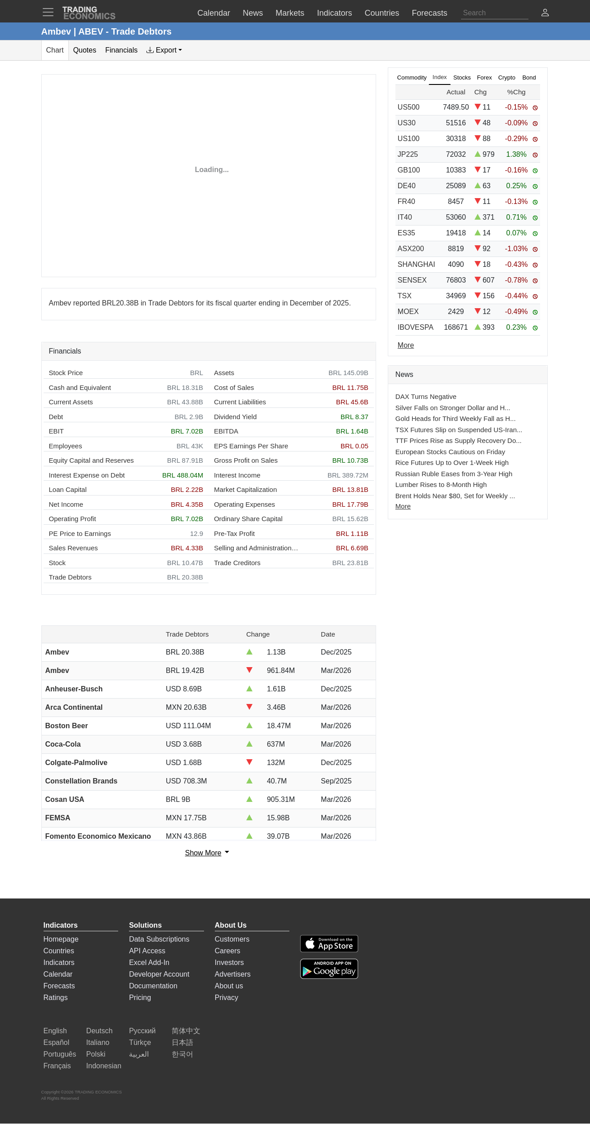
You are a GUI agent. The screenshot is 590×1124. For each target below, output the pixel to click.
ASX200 (411, 248)
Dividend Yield (235, 416)
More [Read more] (406, 345)
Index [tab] (440, 77)
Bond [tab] (529, 77)
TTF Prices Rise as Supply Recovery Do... (458, 440)
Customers (232, 939)
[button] (545, 14)
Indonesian (103, 1066)
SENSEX (412, 280)
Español (57, 1042)
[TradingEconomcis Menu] (50, 12)
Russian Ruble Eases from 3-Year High (453, 474)
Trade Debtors (70, 577)
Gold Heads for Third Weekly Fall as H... (455, 418)
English (55, 1031)
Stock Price (66, 372)
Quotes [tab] (85, 50)
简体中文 (186, 1031)
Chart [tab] (55, 50)
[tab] (164, 50)
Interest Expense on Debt (87, 475)
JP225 (408, 154)
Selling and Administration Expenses (256, 548)
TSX (405, 296)
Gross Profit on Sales (246, 460)
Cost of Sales (234, 387)
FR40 (406, 201)
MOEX (408, 311)
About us (229, 986)
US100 (409, 138)
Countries (59, 951)
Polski (96, 1054)
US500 (409, 107)
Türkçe (140, 1042)
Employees (65, 446)
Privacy (226, 997)
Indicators (59, 962)
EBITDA (226, 431)
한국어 (182, 1054)
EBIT (56, 431)
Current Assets (71, 402)
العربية (139, 1054)
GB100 (409, 170)
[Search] (494, 13)
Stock (57, 562)
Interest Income (237, 475)
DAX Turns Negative (426, 396)
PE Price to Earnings (80, 533)
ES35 (406, 233)
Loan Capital (68, 489)
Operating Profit (72, 518)
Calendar (58, 974)
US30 (407, 123)
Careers (227, 951)
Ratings (56, 997)
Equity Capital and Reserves (91, 460)
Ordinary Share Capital (248, 518)
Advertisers (233, 974)
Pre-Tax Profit (234, 533)
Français (57, 1066)
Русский (142, 1031)
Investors (229, 962)
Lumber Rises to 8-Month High (441, 484)
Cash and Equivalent (80, 387)
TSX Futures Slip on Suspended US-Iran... (459, 430)
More (403, 506)
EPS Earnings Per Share (251, 446)
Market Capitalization (245, 489)
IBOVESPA (416, 327)
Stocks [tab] (462, 77)
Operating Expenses (244, 504)
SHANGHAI (416, 264)
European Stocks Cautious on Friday (450, 452)
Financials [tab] (121, 50)
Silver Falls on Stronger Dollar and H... (452, 408)
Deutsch (99, 1031)
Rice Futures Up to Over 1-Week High (452, 462)
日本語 (182, 1042)
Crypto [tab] (506, 77)
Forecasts (59, 986)
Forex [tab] (484, 77)
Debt (56, 416)
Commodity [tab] (412, 77)
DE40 (407, 186)
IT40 (405, 217)
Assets (224, 372)
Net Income (66, 504)
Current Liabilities (240, 402)
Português (60, 1054)
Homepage (61, 939)
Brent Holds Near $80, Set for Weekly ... (455, 496)
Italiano (98, 1042)
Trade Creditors (237, 562)
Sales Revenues (73, 548)
